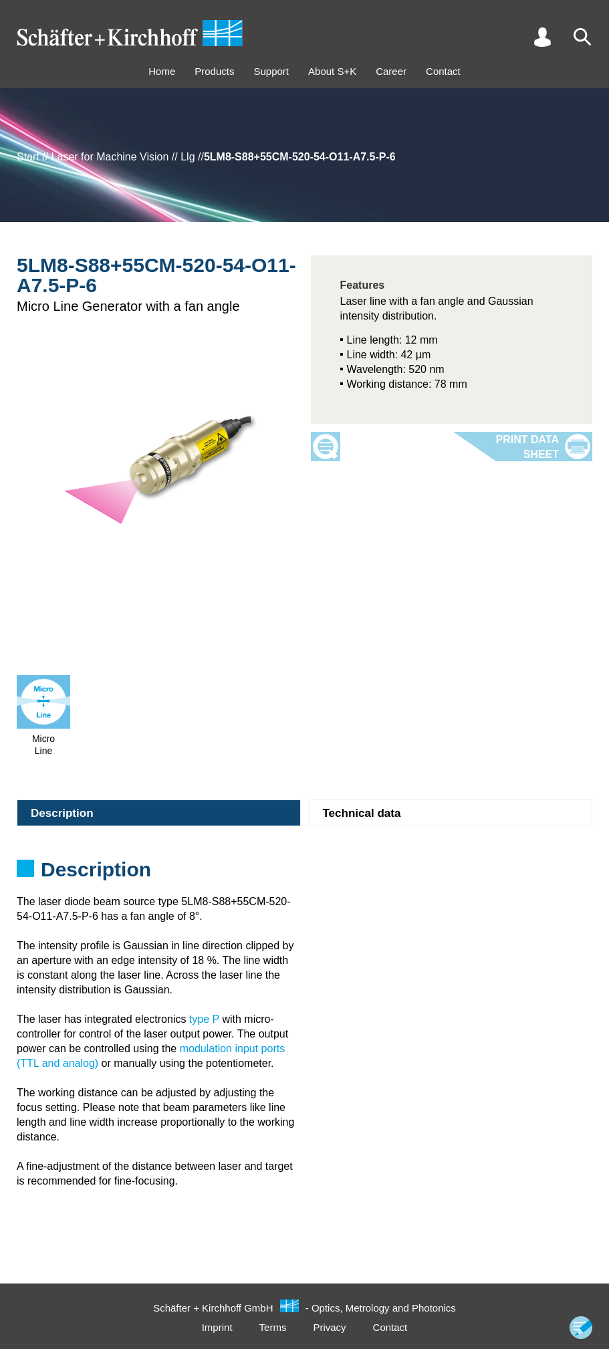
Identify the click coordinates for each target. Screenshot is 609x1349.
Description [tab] (62, 813)
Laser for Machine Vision (110, 156)
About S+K (332, 71)
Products (214, 71)
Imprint (217, 1327)
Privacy (329, 1327)
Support (271, 71)
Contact (443, 71)
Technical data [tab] (362, 813)
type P (204, 1019)
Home (161, 71)
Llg (187, 156)
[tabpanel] (304, 873)
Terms (273, 1327)
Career (391, 71)
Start (28, 156)
